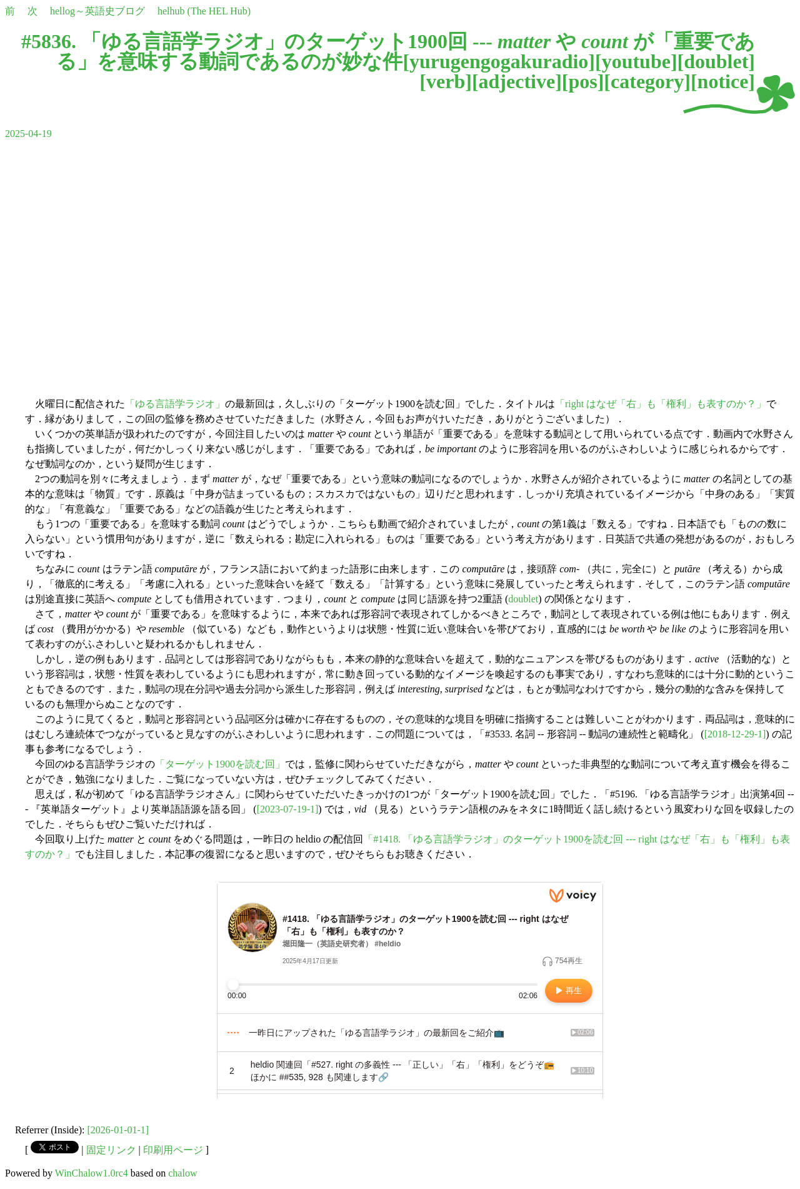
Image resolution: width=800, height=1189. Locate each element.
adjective (517, 81)
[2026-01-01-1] (118, 1130)
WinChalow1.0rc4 (91, 1173)
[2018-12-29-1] (735, 734)
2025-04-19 (28, 133)
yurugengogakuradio (498, 61)
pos (582, 81)
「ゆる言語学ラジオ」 (175, 403)
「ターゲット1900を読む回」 (220, 764)
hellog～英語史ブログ (97, 11)
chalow (182, 1173)
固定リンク (111, 1150)
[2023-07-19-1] (288, 809)
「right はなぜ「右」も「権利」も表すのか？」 (660, 403)
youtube (636, 61)
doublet (716, 61)
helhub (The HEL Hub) (204, 11)
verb (445, 81)
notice (723, 81)
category (647, 81)
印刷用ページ (173, 1150)
